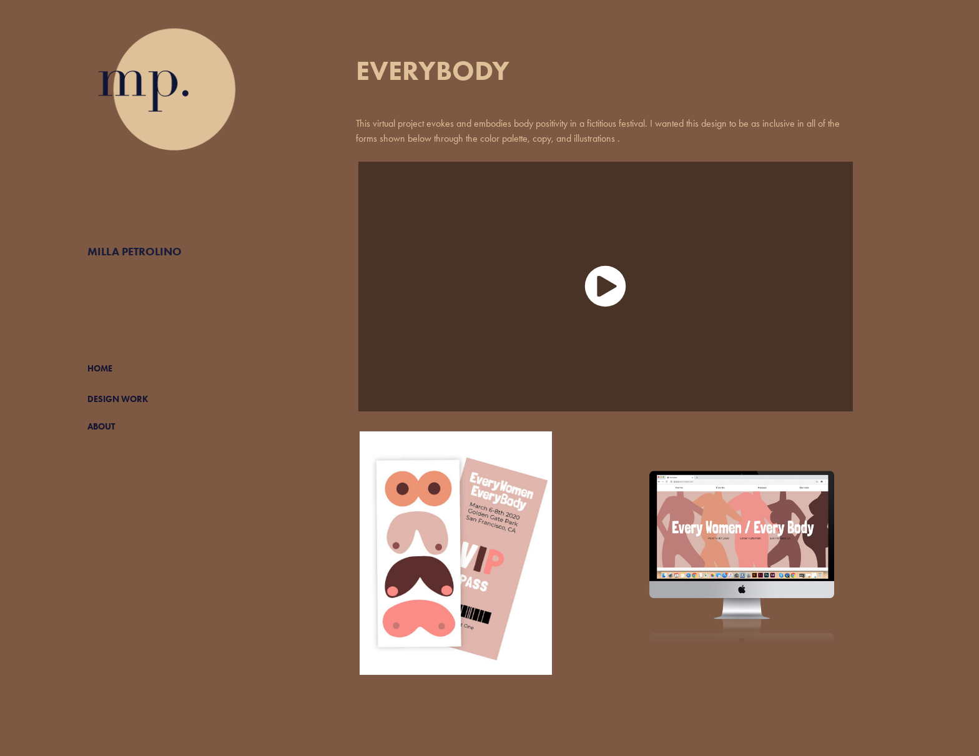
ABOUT (101, 426)
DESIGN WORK (117, 399)
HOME (99, 368)
